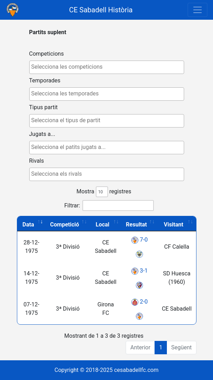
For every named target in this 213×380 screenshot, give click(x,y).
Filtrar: (109, 205)
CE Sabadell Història (101, 10)
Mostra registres (103, 191)
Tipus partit (43, 107)
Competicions (46, 53)
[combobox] (106, 67)
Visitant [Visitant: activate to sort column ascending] (173, 224)
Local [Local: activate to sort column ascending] (102, 224)
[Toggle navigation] (197, 10)
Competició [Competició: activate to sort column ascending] (64, 224)
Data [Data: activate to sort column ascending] (28, 224)
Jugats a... (42, 134)
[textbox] (108, 67)
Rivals (36, 160)
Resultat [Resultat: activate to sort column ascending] (136, 224)
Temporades (45, 80)
